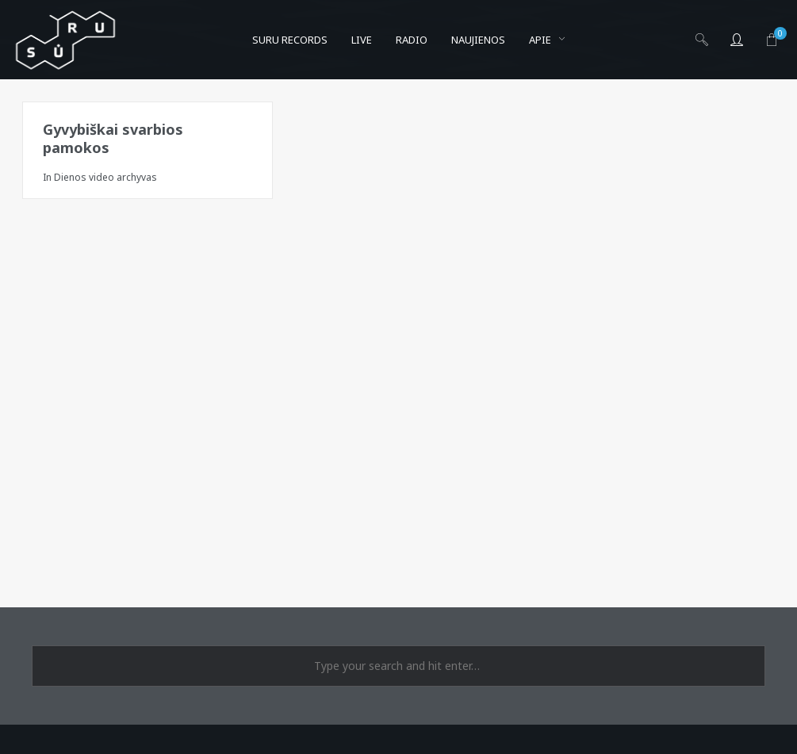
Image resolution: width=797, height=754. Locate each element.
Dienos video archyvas (105, 177)
